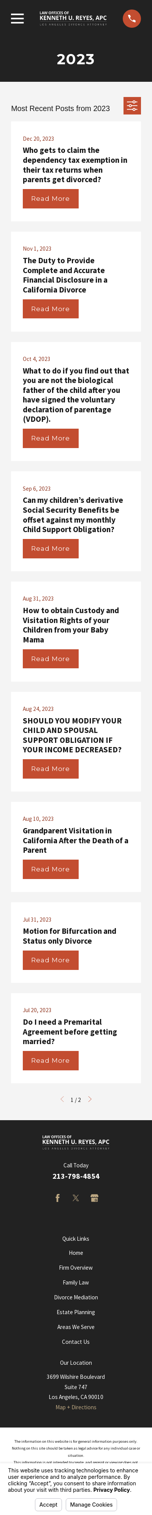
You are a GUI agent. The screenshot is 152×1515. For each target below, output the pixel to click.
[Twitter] (76, 1198)
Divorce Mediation (76, 1297)
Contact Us (76, 1341)
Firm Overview (76, 1267)
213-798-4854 (76, 1176)
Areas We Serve (76, 1327)
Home (76, 1252)
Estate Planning (76, 1312)
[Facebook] (58, 1198)
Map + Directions (76, 1407)
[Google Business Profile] (94, 1198)
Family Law (76, 1282)
